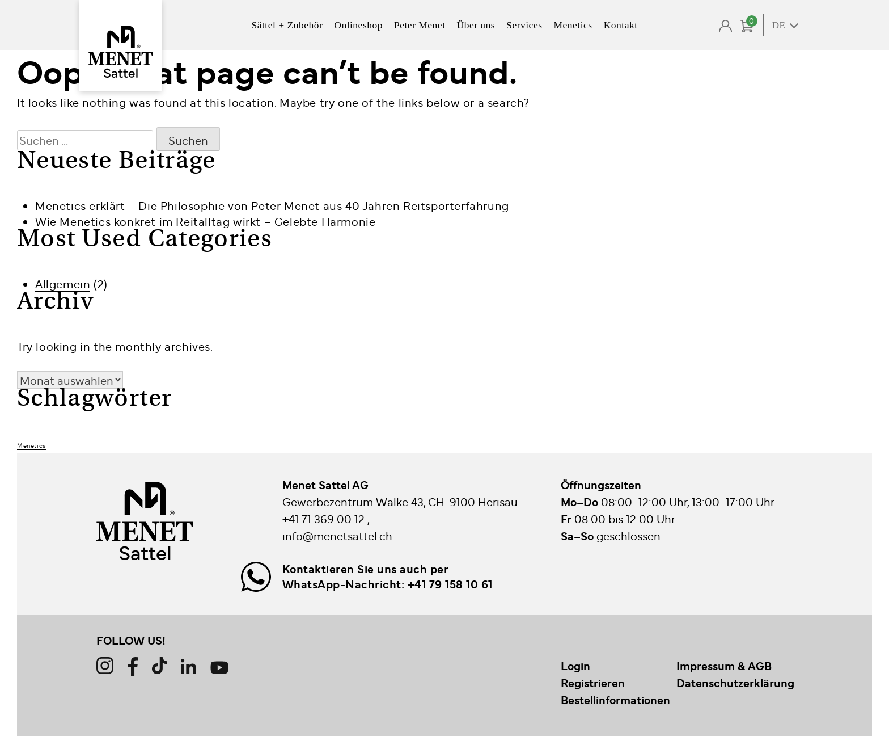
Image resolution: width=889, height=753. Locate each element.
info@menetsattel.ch (337, 535)
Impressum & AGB (724, 666)
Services (524, 25)
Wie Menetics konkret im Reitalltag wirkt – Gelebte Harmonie (205, 221)
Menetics (572, 25)
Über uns (476, 25)
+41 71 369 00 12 (324, 518)
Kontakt (621, 25)
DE (779, 25)
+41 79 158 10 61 (450, 584)
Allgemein (62, 283)
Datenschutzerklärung (735, 683)
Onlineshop (358, 25)
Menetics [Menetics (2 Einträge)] (31, 445)
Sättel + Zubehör (287, 25)
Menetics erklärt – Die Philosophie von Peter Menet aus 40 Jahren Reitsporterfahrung (272, 205)
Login (575, 666)
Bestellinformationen (615, 700)
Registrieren (593, 683)
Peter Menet (420, 25)
